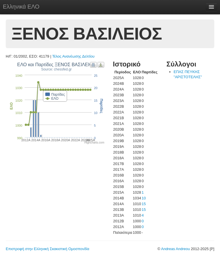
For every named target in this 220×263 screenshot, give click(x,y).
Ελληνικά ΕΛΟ (21, 6)
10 (144, 198)
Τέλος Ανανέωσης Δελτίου (73, 56)
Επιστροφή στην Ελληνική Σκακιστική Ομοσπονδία (47, 249)
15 (144, 204)
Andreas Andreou (175, 249)
